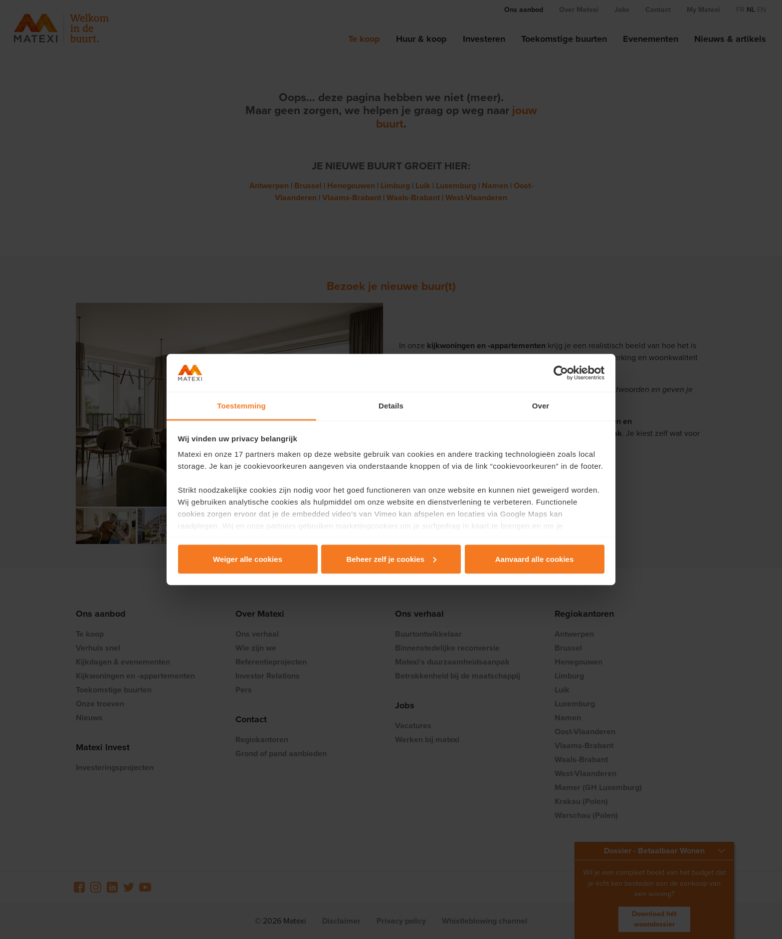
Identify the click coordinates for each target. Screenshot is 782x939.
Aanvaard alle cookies (534, 558)
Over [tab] (541, 406)
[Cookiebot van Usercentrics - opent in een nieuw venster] (560, 373)
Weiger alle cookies (247, 558)
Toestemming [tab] (241, 406)
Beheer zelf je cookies (391, 558)
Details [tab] (391, 406)
